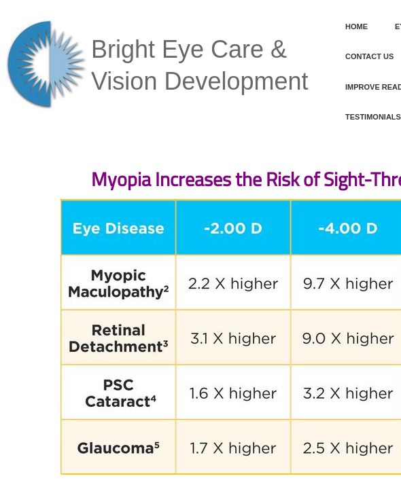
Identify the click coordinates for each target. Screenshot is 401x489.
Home (356, 26)
